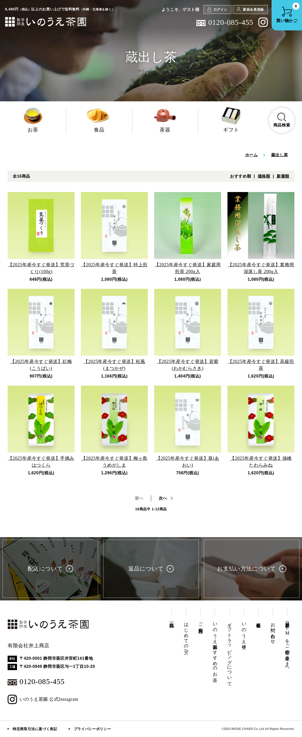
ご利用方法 (200, 622)
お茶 (33, 120)
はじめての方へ (186, 635)
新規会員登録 (250, 9)
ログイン (217, 9)
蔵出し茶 (279, 155)
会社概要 (258, 619)
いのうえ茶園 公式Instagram (43, 699)
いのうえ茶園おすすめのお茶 (215, 646)
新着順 (283, 176)
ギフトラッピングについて (229, 651)
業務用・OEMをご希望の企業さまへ (287, 644)
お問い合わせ (272, 630)
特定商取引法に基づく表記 (35, 729)
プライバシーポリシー (92, 729)
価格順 (264, 176)
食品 (99, 120)
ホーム (251, 155)
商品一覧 (171, 619)
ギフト (231, 120)
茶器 (165, 120)
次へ (163, 498)
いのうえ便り (243, 633)
